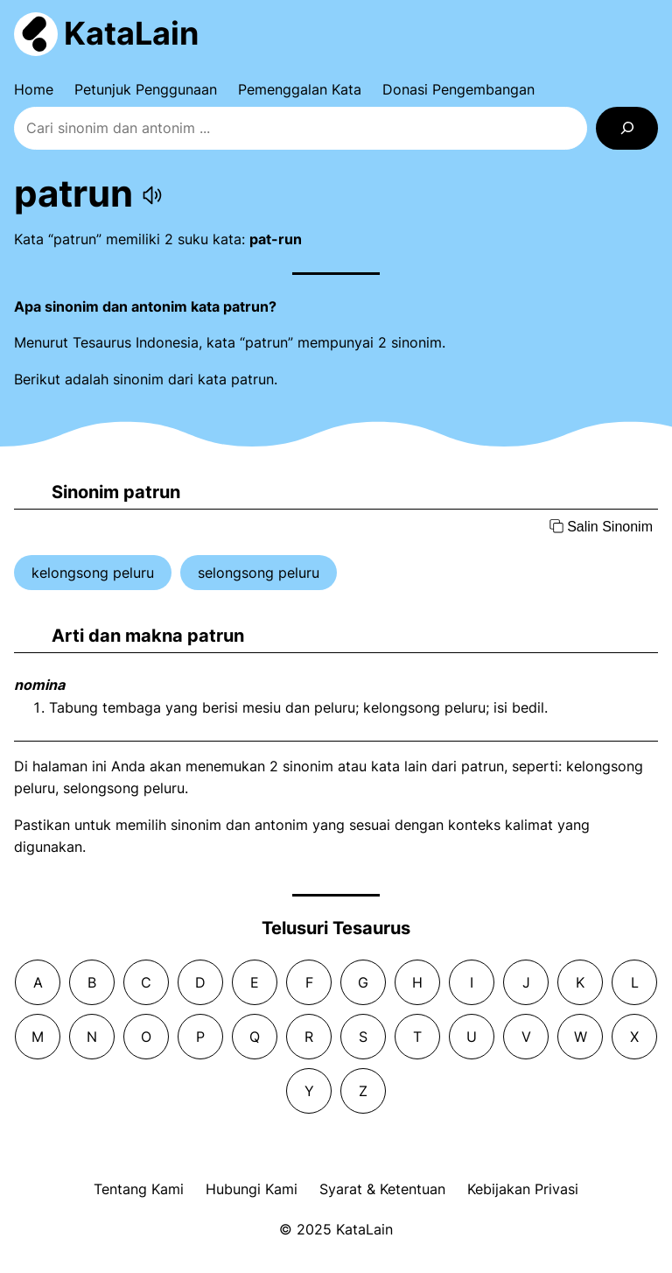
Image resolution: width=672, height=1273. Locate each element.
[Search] (627, 128)
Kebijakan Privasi (522, 1189)
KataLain (131, 33)
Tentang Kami (139, 1189)
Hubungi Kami (252, 1189)
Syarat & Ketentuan (382, 1189)
